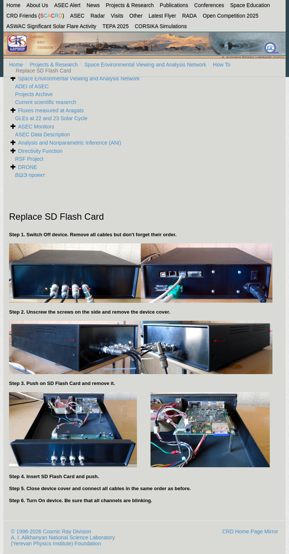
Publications (174, 5)
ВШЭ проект (30, 175)
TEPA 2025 (115, 26)
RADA (189, 16)
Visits (117, 16)
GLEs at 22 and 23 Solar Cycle (51, 118)
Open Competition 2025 (231, 16)
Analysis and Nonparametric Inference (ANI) (69, 143)
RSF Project (29, 159)
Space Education (250, 5)
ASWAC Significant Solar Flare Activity (51, 26)
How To (221, 65)
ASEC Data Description (42, 134)
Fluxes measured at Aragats (51, 110)
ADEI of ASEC (32, 86)
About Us (37, 5)
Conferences (209, 5)
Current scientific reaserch (45, 102)
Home (13, 5)
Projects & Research (130, 5)
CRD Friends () (35, 16)
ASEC (77, 16)
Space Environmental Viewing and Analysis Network (145, 65)
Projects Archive (34, 94)
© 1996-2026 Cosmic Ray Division (51, 531)
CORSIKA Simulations (161, 26)
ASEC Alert (67, 5)
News (93, 5)
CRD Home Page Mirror (250, 531)
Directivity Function (40, 151)
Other (136, 16)
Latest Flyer (162, 16)
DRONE (27, 167)
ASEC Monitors (36, 127)
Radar (97, 16)
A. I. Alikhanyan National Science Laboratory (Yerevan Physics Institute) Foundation (63, 540)
